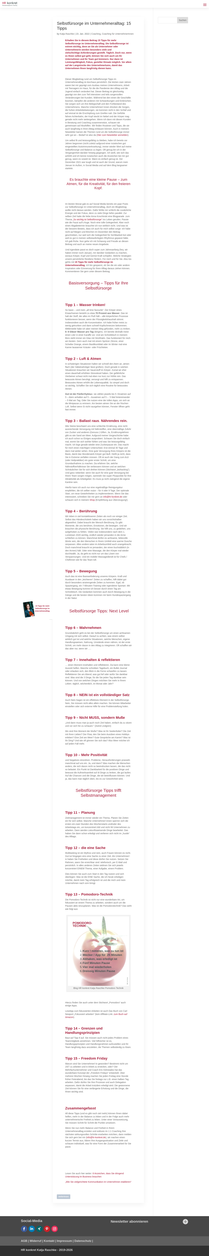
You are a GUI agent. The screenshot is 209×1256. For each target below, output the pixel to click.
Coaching (96, 34)
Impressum (64, 1241)
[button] (7, 1249)
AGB (24, 1241)
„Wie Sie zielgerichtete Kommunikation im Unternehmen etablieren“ (98, 1182)
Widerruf (35, 1241)
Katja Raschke (67, 34)
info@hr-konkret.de (112, 496)
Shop (92, 500)
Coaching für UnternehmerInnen (118, 34)
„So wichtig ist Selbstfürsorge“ (87, 219)
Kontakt (49, 1241)
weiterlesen (63, 1196)
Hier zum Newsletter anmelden (112, 135)
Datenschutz (82, 1241)
